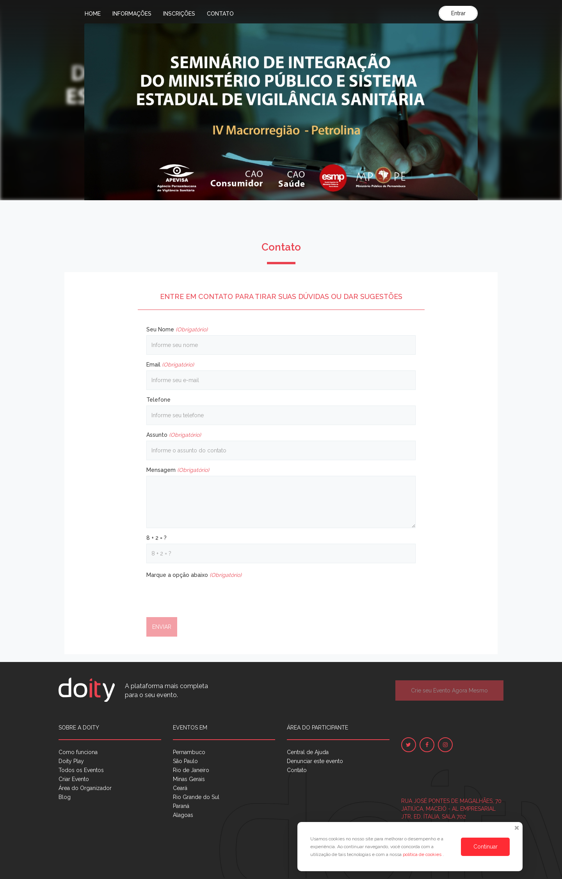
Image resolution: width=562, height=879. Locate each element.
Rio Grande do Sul (196, 797)
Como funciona (78, 752)
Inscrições (179, 14)
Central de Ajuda (308, 752)
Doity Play (71, 761)
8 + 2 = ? (156, 538)
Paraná (181, 806)
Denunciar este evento (315, 761)
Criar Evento (74, 779)
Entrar (458, 13)
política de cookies (423, 854)
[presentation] (205, 596)
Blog (65, 797)
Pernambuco (189, 752)
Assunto (173, 435)
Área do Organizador (85, 788)
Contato (220, 14)
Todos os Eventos (81, 770)
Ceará (180, 788)
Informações (131, 14)
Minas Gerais (189, 779)
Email (170, 364)
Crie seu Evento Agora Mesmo (449, 690)
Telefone (158, 400)
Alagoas (183, 815)
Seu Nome (177, 329)
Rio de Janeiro (191, 770)
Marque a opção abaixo (194, 575)
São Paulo (185, 761)
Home (93, 14)
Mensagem (177, 470)
